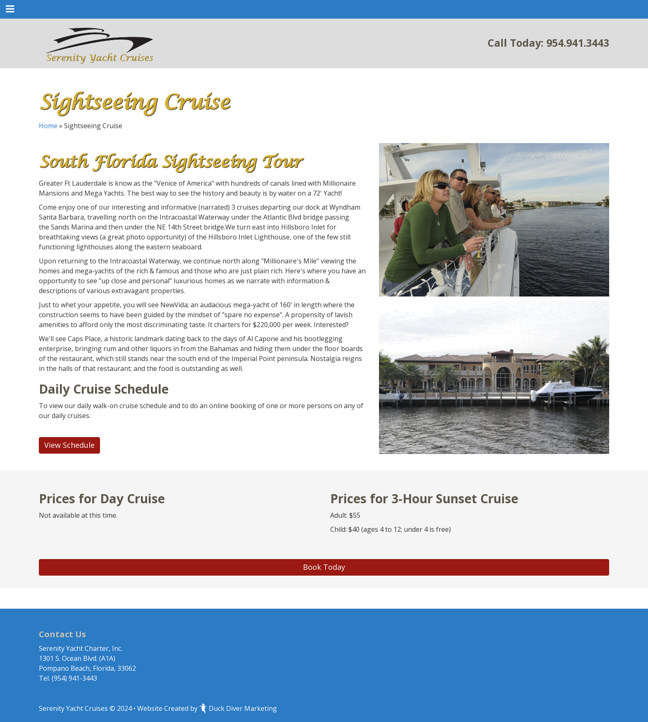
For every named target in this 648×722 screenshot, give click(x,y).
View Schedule (69, 445)
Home (48, 125)
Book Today (324, 567)
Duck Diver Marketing (238, 708)
